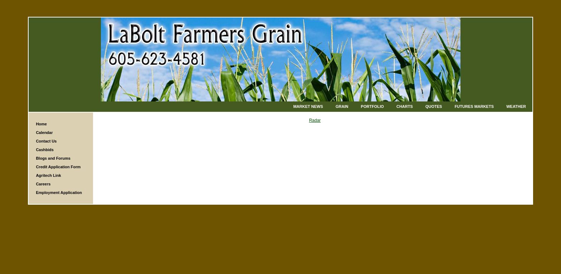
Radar (315, 120)
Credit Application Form (58, 167)
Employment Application (59, 192)
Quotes (433, 106)
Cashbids (45, 150)
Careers (43, 184)
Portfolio (372, 106)
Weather (516, 106)
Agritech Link (48, 175)
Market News (308, 106)
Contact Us (46, 141)
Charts (404, 106)
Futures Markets (474, 106)
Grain (342, 106)
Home (41, 124)
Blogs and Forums (53, 158)
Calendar (44, 132)
